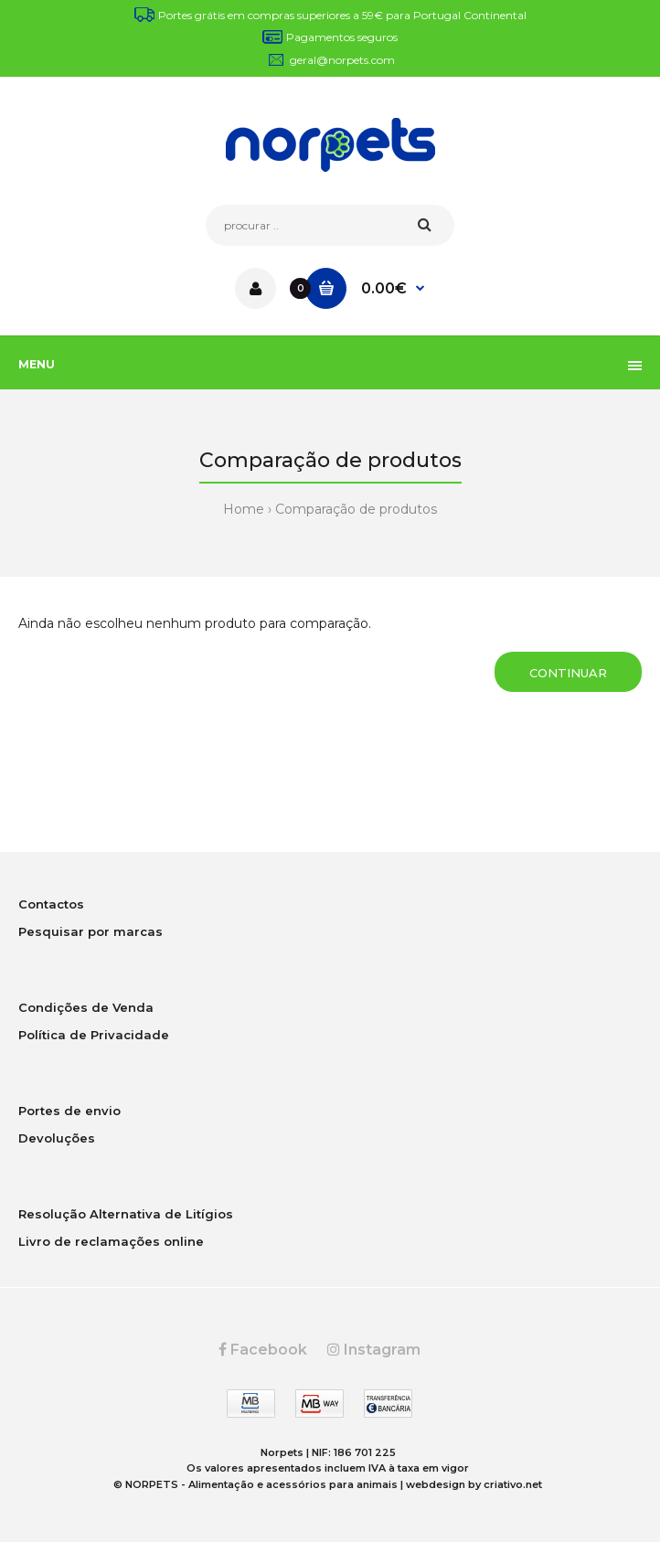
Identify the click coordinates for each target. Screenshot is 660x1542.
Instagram (373, 1349)
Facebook (262, 1349)
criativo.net (513, 1484)
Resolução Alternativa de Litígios (125, 1214)
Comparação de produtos (356, 509)
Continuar (568, 672)
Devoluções (56, 1138)
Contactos (51, 904)
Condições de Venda (86, 1007)
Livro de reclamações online (111, 1241)
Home (243, 509)
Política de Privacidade (93, 1034)
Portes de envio (69, 1110)
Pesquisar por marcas (90, 931)
